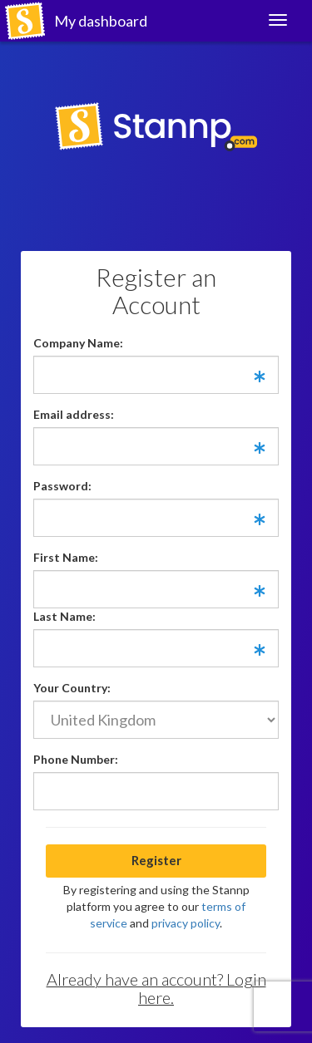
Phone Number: (75, 759)
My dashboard (100, 21)
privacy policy (185, 923)
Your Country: (72, 688)
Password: (62, 486)
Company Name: (78, 343)
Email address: (73, 414)
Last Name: (64, 616)
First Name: (65, 557)
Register (156, 860)
